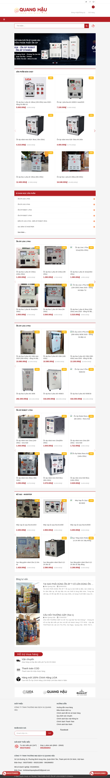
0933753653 (25, 748)
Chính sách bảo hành (64, 724)
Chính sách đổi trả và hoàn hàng (69, 713)
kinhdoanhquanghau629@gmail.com (36, 770)
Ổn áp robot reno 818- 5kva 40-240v (70, 139)
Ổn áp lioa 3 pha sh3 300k (25, 394)
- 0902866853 (48, 762)
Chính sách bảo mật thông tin (67, 719)
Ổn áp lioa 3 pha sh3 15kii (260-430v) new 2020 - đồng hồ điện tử (81, 358)
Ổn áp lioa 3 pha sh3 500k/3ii (80, 394)
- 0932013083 (38, 762)
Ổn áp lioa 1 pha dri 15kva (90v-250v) (29, 177)
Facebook (64, 730)
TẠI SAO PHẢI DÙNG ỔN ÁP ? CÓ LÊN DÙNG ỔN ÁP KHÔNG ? (73, 584)
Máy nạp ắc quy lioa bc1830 (53, 525)
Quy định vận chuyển (64, 716)
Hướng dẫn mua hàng (65, 707)
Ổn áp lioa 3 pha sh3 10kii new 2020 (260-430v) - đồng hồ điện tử (27, 358)
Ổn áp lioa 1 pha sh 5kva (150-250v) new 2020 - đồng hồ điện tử (81, 311)
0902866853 (45, 748)
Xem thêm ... (22, 232)
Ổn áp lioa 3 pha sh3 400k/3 (53, 394)
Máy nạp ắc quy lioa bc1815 (26, 525)
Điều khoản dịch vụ (64, 710)
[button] (95, 131)
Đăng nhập (75, 12)
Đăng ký (82, 12)
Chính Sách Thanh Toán (65, 721)
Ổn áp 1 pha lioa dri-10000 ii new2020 (70, 102)
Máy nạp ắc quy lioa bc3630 (80, 525)
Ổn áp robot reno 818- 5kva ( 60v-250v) (30, 139)
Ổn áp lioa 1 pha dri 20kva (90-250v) (70, 177)
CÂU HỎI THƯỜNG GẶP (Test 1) (58, 615)
